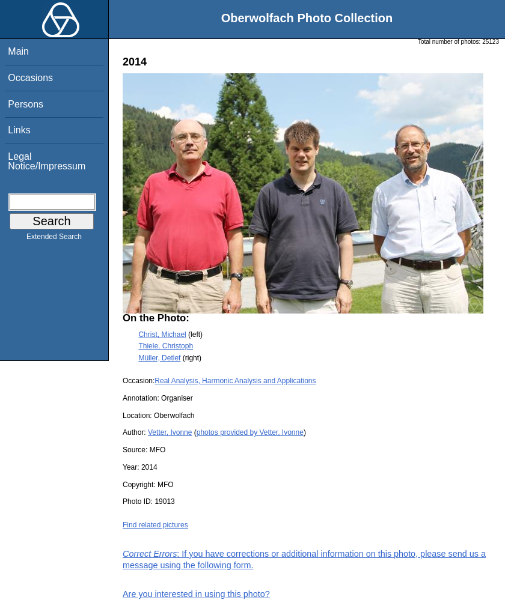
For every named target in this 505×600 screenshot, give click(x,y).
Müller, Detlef (159, 358)
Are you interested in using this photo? (196, 594)
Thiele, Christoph (165, 346)
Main (18, 51)
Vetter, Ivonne (170, 432)
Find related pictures (155, 525)
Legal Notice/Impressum (46, 161)
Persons (25, 104)
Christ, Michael (162, 334)
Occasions (30, 78)
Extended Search (54, 239)
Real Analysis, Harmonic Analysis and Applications (235, 381)
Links (19, 130)
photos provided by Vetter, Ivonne (250, 432)
